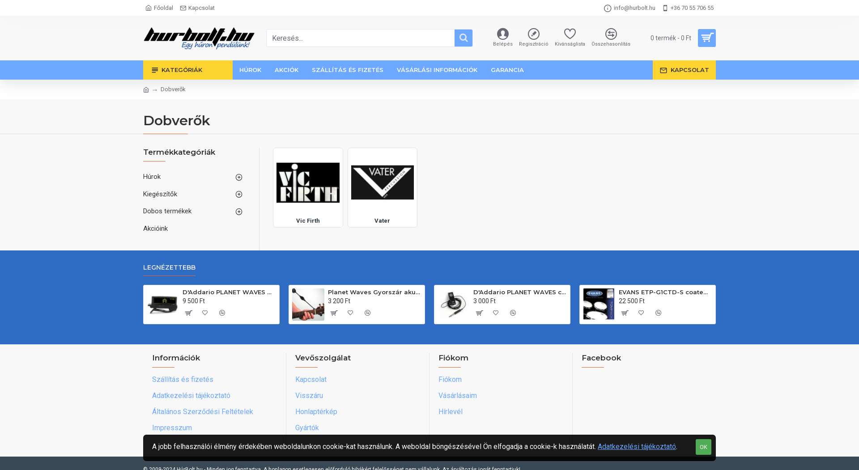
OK (703, 447)
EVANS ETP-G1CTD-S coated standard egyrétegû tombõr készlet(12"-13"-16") (665, 292)
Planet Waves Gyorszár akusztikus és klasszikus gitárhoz (374, 292)
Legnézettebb (169, 267)
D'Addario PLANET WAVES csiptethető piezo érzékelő (520, 292)
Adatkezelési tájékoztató (637, 446)
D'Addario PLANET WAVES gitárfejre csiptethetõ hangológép (229, 292)
